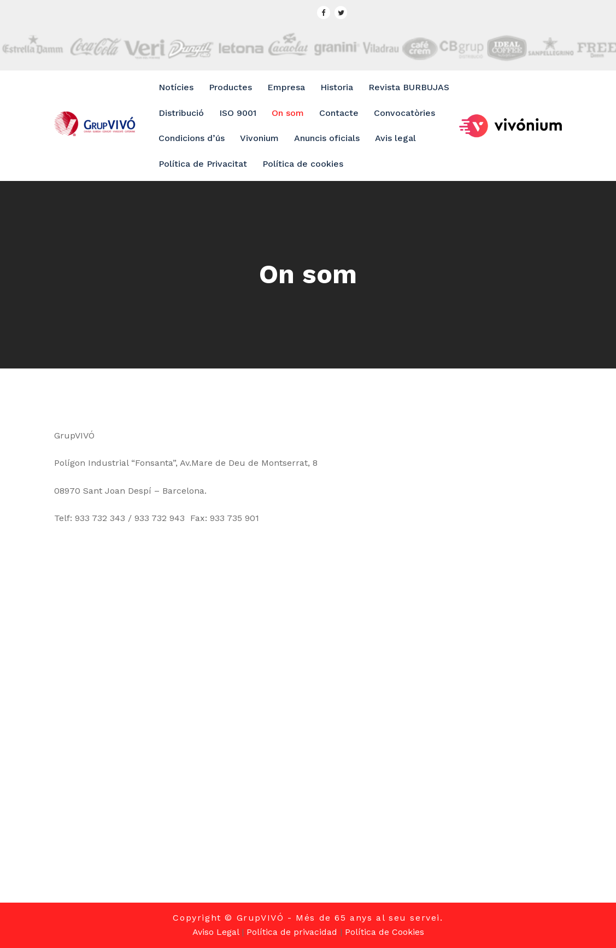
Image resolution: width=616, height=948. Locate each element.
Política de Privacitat (203, 164)
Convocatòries (404, 113)
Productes (230, 87)
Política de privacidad (292, 932)
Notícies (176, 87)
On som (288, 113)
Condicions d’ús (192, 138)
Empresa (286, 87)
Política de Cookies (384, 932)
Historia (336, 87)
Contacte (339, 113)
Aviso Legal (215, 932)
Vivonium (259, 138)
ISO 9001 (237, 113)
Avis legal (395, 138)
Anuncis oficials (327, 138)
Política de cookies (302, 164)
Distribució (181, 113)
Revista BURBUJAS (408, 87)
